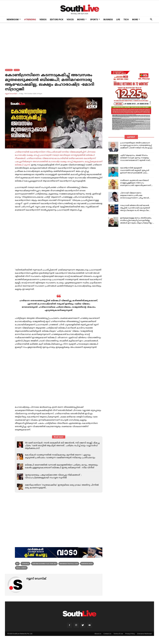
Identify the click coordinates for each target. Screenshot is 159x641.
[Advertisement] (79, 44)
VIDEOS (43, 19)
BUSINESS (108, 19)
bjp (17, 563)
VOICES (70, 19)
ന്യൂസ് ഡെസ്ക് (11, 94)
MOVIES (82, 19)
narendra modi (87, 563)
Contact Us (107, 634)
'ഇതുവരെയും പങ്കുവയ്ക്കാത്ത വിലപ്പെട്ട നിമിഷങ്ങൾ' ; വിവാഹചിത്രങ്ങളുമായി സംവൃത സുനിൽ (53, 476)
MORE (136, 19)
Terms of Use (118, 634)
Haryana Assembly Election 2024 (44, 563)
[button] (151, 19)
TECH (126, 19)
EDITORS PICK (56, 19)
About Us (98, 634)
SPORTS (95, 19)
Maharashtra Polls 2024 (69, 563)
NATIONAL (9, 70)
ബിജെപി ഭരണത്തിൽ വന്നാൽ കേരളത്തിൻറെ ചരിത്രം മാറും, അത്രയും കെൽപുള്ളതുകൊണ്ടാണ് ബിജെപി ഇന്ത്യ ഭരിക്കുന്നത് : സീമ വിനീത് (61, 466)
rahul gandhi (21, 568)
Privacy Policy (130, 634)
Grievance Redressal (144, 634)
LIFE (118, 19)
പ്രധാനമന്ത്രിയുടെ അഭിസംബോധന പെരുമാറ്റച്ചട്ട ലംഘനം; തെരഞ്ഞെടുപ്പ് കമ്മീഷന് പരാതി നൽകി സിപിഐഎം (136, 145)
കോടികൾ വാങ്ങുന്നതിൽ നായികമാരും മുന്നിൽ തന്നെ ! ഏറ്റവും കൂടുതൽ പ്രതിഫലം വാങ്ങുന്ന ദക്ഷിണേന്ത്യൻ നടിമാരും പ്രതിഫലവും (60, 456)
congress (25, 563)
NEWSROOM (14, 19)
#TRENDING (30, 19)
